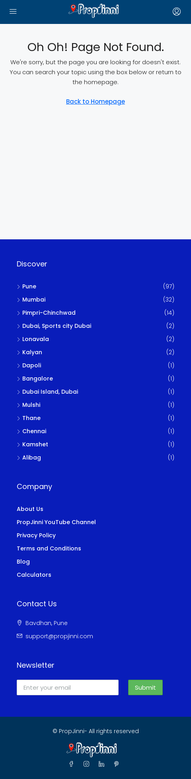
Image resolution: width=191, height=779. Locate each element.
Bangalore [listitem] (35, 379)
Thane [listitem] (29, 418)
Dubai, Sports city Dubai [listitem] (54, 326)
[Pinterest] (118, 764)
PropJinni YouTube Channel (56, 522)
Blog (23, 562)
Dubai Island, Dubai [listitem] (47, 392)
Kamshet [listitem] (32, 444)
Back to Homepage (95, 101)
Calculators (34, 575)
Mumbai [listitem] (31, 300)
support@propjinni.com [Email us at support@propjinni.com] (59, 636)
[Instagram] (88, 764)
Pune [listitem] (26, 286)
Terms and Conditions (49, 548)
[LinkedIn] (103, 764)
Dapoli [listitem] (29, 365)
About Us (30, 509)
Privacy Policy (36, 535)
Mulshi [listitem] (28, 405)
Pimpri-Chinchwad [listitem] (46, 313)
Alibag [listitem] (29, 457)
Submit (145, 687)
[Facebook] (72, 764)
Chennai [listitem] (31, 431)
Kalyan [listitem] (29, 352)
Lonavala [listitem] (33, 339)
